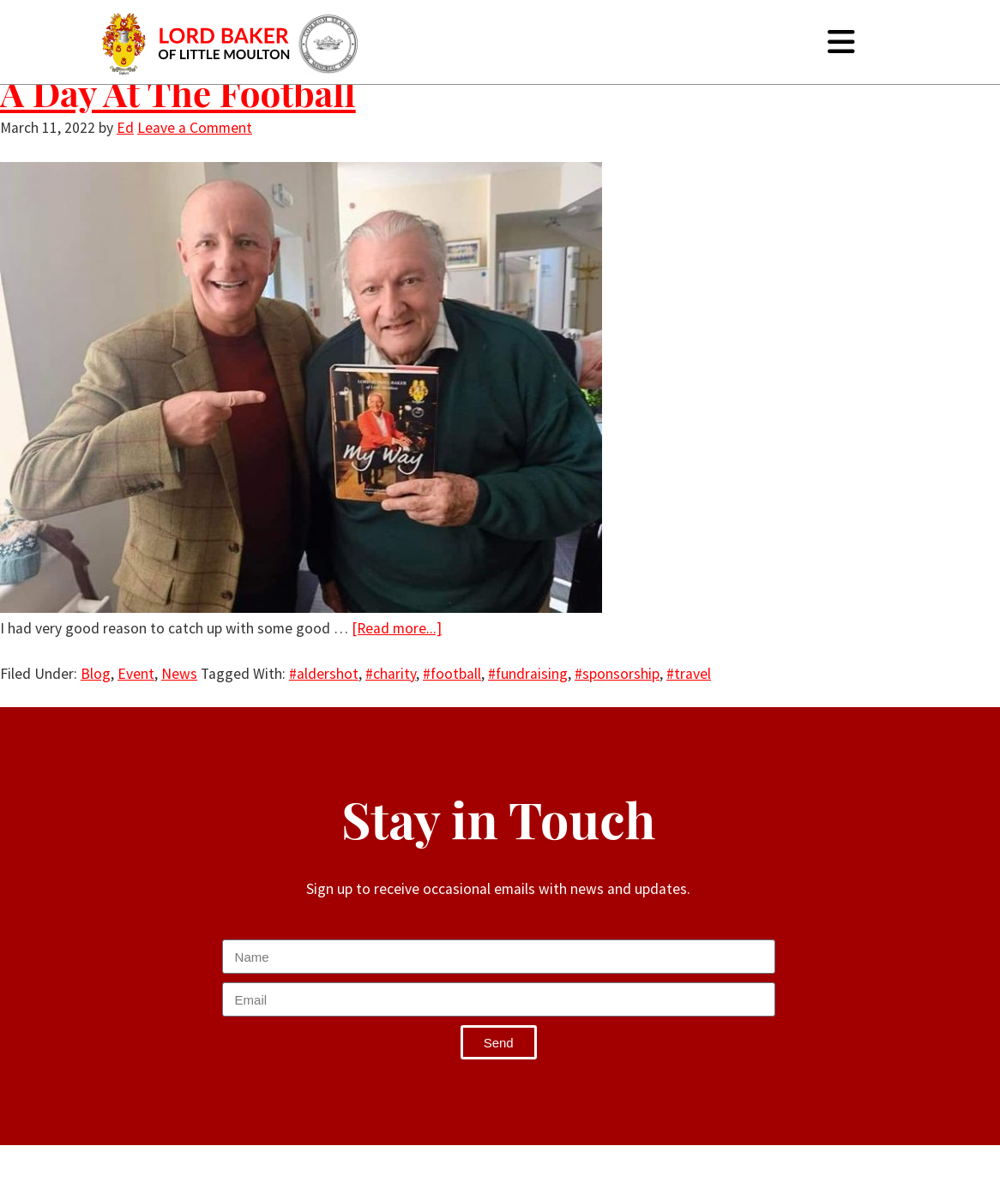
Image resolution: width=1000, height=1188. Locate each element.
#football (452, 673)
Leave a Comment (194, 127)
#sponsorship (617, 673)
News (179, 673)
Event (135, 673)
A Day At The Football (178, 93)
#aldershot (323, 673)
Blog (96, 673)
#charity (390, 673)
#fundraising (528, 673)
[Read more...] (397, 628)
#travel (688, 673)
